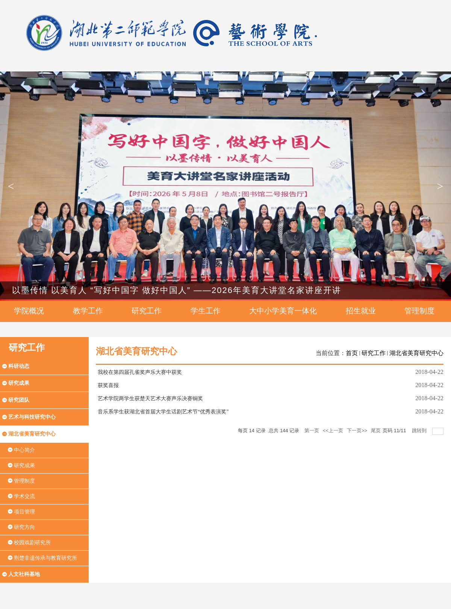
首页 (352, 353)
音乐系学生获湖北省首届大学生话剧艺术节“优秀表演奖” (163, 412)
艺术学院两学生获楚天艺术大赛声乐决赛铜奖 (150, 398)
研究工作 (374, 353)
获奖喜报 (108, 385)
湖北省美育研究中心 (416, 353)
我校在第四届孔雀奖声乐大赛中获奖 (140, 372)
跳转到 (420, 430)
